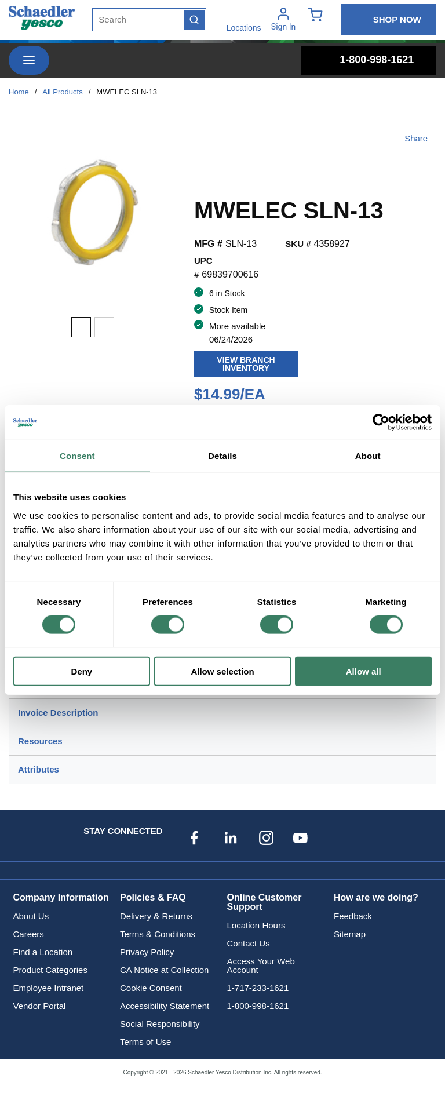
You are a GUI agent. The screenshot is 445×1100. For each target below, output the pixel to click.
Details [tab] (222, 456)
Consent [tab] (77, 456)
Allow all (363, 671)
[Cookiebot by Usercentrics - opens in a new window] (381, 422)
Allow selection (222, 671)
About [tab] (368, 456)
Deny (81, 671)
